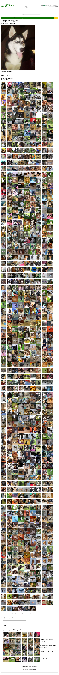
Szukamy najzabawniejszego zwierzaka (48, 645)
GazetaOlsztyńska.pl (53, 1)
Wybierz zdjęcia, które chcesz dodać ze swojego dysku (10, 617)
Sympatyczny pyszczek (45, 658)
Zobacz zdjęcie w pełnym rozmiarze (7, 71)
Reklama (27, 666)
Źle (3, 21)
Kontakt (35, 666)
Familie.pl (41, 1)
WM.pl (57, 1)
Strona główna (13, 18)
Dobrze (2, 21)
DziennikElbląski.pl (46, 1)
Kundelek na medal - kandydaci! (46, 639)
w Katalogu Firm (48, 5)
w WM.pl (44, 5)
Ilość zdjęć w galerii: (43, 635)
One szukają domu (21, 18)
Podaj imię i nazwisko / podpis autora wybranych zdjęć (9, 618)
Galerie (17, 18)
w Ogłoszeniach (54, 5)
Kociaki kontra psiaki (6, 18)
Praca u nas (24, 666)
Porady (27, 18)
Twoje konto (55, 18)
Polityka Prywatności (31, 666)
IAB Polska (34, 669)
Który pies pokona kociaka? (46, 633)
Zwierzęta (8, 20)
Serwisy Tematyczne (4, 20)
